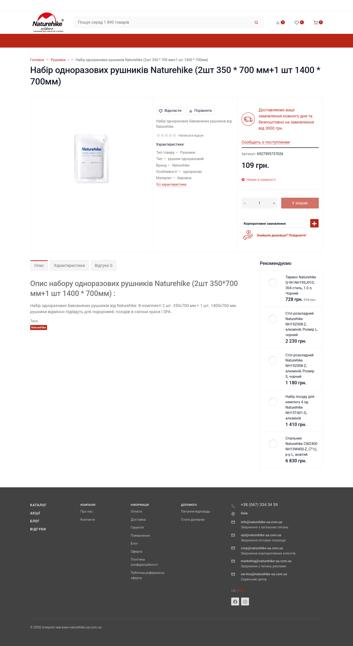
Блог (35, 521)
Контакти (87, 520)
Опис (39, 265)
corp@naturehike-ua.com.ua (262, 548)
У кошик (300, 203)
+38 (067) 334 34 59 (259, 504)
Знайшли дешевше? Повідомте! (281, 235)
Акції (35, 513)
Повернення (140, 536)
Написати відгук (191, 135)
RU (241, 591)
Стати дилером (193, 520)
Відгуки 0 (103, 265)
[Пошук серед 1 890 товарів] (162, 22)
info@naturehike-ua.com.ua (261, 522)
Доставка (138, 520)
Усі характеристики (171, 184)
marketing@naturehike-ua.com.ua (266, 561)
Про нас (86, 511)
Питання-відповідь (195, 511)
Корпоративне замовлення (265, 224)
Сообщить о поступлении (266, 142)
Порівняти (200, 110)
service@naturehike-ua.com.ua (264, 574)
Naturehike (38, 327)
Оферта (136, 552)
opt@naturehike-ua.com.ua (261, 535)
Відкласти (170, 110)
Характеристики (69, 265)
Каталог (38, 505)
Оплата (136, 511)
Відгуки (38, 529)
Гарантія (137, 527)
